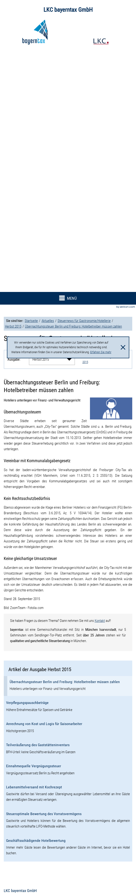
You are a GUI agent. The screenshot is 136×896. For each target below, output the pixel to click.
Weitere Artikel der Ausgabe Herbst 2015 (103, 359)
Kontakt (100, 621)
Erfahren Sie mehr (100, 352)
